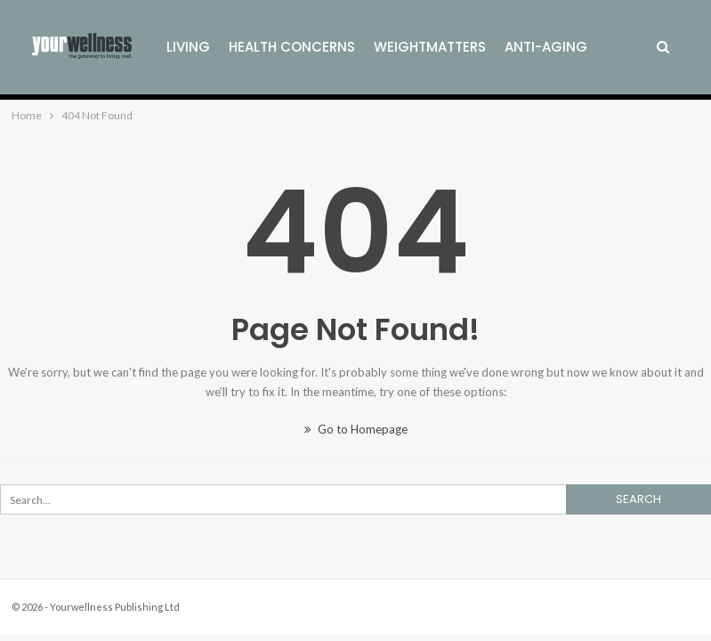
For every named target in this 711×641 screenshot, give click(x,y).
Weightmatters (430, 46)
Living (188, 46)
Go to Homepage (356, 429)
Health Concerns (292, 46)
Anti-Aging (546, 46)
